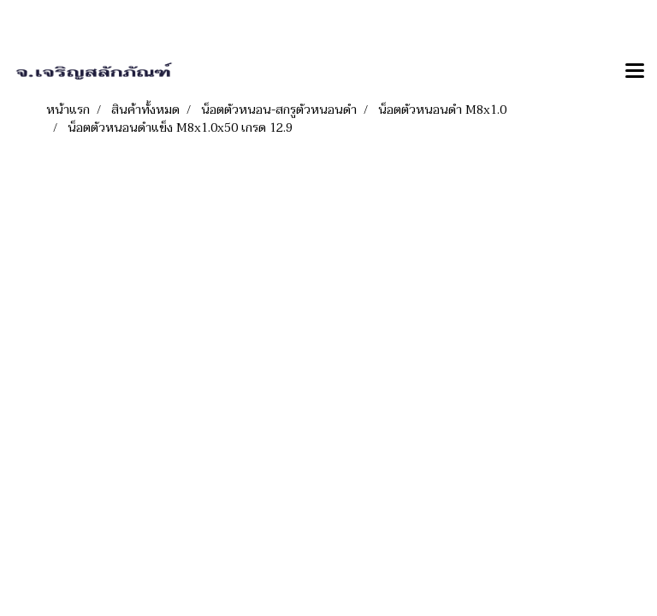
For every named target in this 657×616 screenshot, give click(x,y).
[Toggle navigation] (635, 72)
